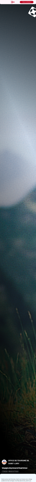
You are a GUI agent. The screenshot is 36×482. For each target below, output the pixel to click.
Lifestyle (4, 471)
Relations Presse (13, 471)
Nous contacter (27, 2)
